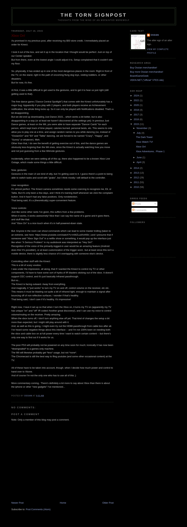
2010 (137, 187)
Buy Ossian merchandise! (143, 67)
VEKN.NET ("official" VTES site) (147, 80)
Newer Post (17, 502)
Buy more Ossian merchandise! (146, 71)
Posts (136, 203)
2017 (137, 114)
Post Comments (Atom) (38, 509)
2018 (137, 109)
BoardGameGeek (139, 75)
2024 (137, 95)
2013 (137, 172)
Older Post (108, 502)
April (139, 162)
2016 (137, 119)
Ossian (155, 35)
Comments (139, 210)
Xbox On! (141, 146)
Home (63, 502)
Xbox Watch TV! (144, 141)
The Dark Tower (144, 137)
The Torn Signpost (94, 15)
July (139, 133)
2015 (137, 124)
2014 (137, 168)
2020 (137, 105)
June (139, 157)
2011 (137, 182)
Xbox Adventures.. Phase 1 (150, 151)
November (142, 128)
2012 (137, 177)
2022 (137, 100)
